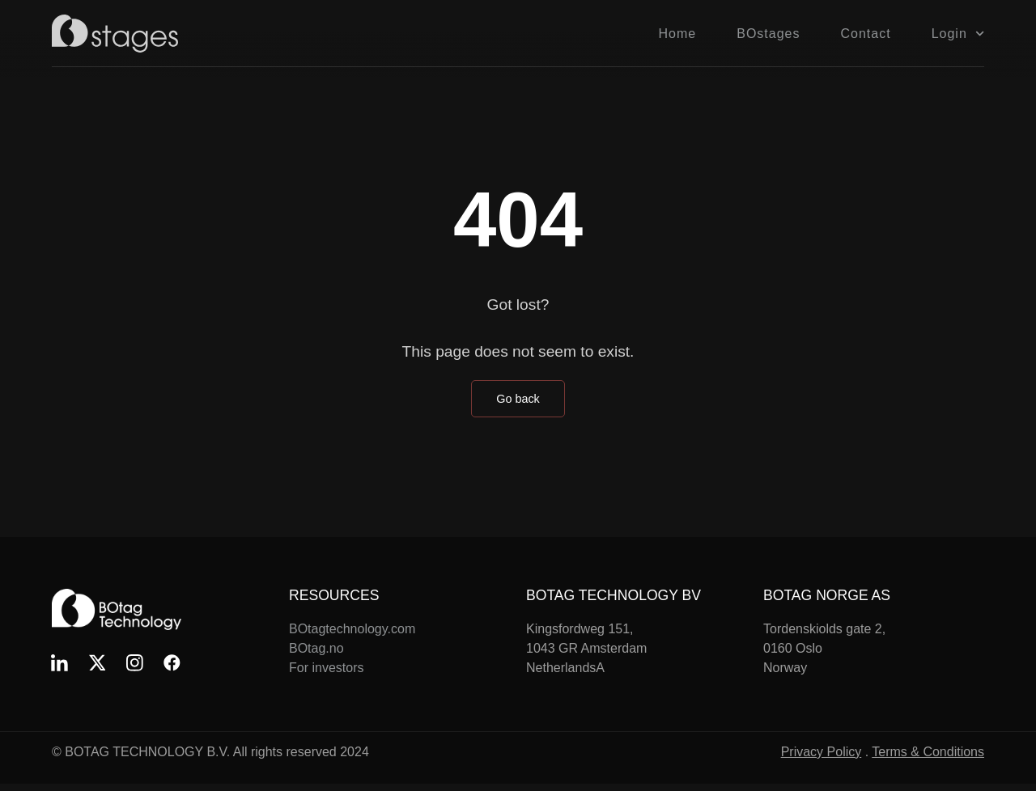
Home (678, 33)
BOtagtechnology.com (352, 629)
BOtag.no (316, 648)
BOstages (768, 33)
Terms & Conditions (928, 759)
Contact (866, 33)
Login (958, 33)
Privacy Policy (821, 759)
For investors (326, 668)
